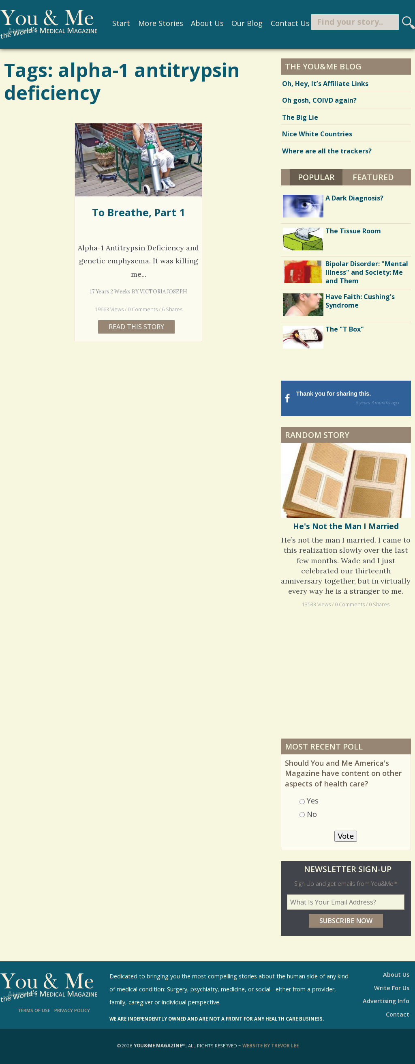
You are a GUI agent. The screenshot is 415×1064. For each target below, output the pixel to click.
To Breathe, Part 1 (138, 212)
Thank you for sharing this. (352, 398)
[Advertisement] (345, 673)
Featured (373, 177)
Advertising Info (386, 1001)
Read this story (136, 326)
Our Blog (243, 23)
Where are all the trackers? (327, 150)
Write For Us (391, 988)
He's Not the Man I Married (346, 526)
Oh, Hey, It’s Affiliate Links (325, 83)
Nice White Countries (317, 133)
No (312, 814)
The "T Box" (344, 329)
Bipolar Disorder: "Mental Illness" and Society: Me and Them (366, 272)
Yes (313, 801)
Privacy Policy (72, 1010)
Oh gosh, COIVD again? (319, 100)
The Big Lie (300, 117)
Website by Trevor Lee (270, 1045)
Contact (397, 1014)
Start (118, 23)
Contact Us (286, 23)
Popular (320, 176)
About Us (204, 23)
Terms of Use (34, 1010)
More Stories (157, 23)
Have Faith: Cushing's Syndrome (360, 301)
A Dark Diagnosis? (354, 198)
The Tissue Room (353, 230)
